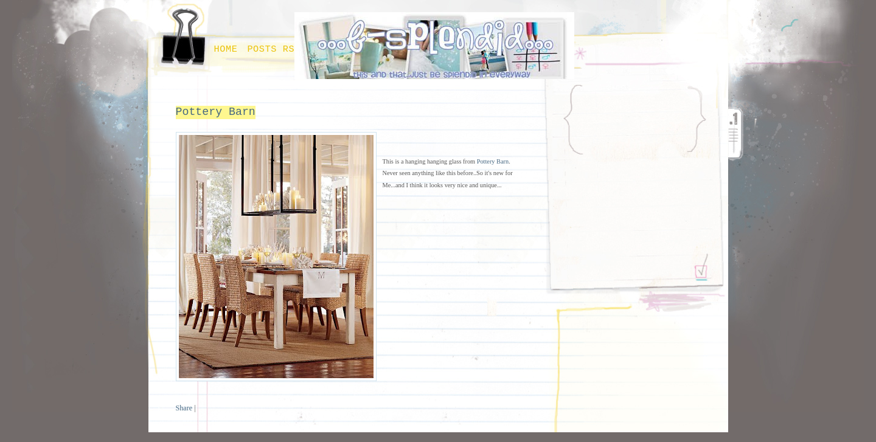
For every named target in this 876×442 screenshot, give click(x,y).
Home (226, 49)
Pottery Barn (215, 112)
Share (184, 408)
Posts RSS (274, 49)
